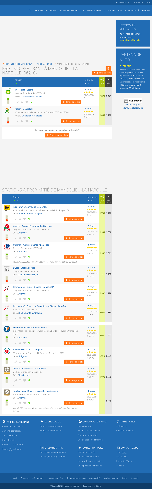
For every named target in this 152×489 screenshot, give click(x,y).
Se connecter (123, 2)
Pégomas (24, 356)
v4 (58, 486)
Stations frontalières (11, 431)
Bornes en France (12, 449)
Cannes (23, 233)
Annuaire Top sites (125, 430)
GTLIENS (125, 66)
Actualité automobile (88, 435)
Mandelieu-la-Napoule (32, 96)
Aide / (121, 452)
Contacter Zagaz (124, 461)
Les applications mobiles (90, 465)
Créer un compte (142, 2)
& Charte (38, 478)
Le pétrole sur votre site (89, 461)
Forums (146, 10)
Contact (134, 478)
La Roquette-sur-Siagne (30, 213)
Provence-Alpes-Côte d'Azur (17, 64)
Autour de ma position (12, 426)
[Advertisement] (57, 39)
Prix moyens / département (53, 456)
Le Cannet (24, 375)
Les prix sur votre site (88, 456)
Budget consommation (51, 430)
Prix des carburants (45, 10)
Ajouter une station (57, 135)
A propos (25, 478)
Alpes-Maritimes (43, 64)
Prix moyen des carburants (53, 452)
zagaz (88, 89)
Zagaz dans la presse (76, 478)
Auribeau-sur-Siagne (29, 274)
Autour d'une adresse (12, 444)
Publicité (120, 465)
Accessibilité (94, 478)
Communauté (132, 10)
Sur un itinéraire (9, 435)
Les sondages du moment (90, 440)
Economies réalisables (51, 426)
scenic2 (92, 267)
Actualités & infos (91, 10)
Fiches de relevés (86, 452)
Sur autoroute (8, 440)
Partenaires (121, 426)
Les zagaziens (85, 426)
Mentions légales (111, 478)
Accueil (11, 8)
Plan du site (121, 456)
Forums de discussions (89, 430)
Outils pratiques (113, 10)
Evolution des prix (69, 10)
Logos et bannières (55, 478)
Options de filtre (102, 72)
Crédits (124, 478)
